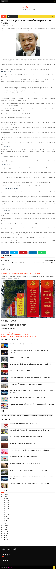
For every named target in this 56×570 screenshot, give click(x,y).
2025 (4, 538)
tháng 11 (4, 519)
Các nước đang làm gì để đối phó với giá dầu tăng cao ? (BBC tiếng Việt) (28, 345)
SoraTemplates (10, 568)
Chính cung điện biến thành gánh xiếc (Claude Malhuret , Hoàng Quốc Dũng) (29, 484)
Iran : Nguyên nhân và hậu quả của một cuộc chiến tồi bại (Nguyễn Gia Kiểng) (29, 431)
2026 (4, 540)
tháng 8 (4, 513)
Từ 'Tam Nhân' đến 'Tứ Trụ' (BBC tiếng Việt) (20, 371)
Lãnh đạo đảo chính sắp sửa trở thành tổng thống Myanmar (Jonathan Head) (29, 378)
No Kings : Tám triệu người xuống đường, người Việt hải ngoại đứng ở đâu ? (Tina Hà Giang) (31, 406)
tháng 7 (4, 511)
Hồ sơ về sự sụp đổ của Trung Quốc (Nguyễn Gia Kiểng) (14, 335)
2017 (4, 497)
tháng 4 (4, 505)
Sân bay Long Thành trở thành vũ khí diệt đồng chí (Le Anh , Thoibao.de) (28, 471)
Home (3, 17)
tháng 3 (4, 503)
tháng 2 (4, 501)
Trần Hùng (19, 416)
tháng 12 (4, 521)
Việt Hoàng (13, 416)
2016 (4, 495)
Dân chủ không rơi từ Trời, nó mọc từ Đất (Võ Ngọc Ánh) (24, 458)
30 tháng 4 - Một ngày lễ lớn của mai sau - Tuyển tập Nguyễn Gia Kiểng (18, 337)
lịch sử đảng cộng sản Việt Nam (45, 416)
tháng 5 (4, 507)
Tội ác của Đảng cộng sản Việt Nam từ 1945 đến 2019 (23, 424)
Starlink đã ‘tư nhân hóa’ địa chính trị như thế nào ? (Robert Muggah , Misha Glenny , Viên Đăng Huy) (32, 392)
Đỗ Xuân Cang (26, 416)
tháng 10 (4, 517)
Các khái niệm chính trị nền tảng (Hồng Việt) (12, 334)
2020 (4, 528)
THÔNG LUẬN (24, 7)
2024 (4, 536)
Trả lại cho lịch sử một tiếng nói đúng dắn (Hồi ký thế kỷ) (24, 464)
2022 (4, 532)
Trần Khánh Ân (34, 416)
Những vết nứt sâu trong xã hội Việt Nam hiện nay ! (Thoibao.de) (26, 385)
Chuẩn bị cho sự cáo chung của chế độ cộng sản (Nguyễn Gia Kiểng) (20, 275)
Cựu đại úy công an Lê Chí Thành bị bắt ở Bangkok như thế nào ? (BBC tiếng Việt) (30, 365)
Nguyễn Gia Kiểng (5, 416)
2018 (4, 524)
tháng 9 (4, 515)
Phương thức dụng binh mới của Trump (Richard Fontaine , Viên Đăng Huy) (29, 451)
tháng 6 (4, 509)
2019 (4, 526)
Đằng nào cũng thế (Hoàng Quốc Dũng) (19, 358)
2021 (4, 530)
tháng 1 (4, 499)
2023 (4, 534)
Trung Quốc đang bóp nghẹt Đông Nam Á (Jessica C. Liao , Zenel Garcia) (28, 398)
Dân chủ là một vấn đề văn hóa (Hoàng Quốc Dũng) (22, 444)
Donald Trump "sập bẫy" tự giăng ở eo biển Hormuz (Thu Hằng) (25, 437)
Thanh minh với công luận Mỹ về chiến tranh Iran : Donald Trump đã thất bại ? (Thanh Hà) (30, 352)
